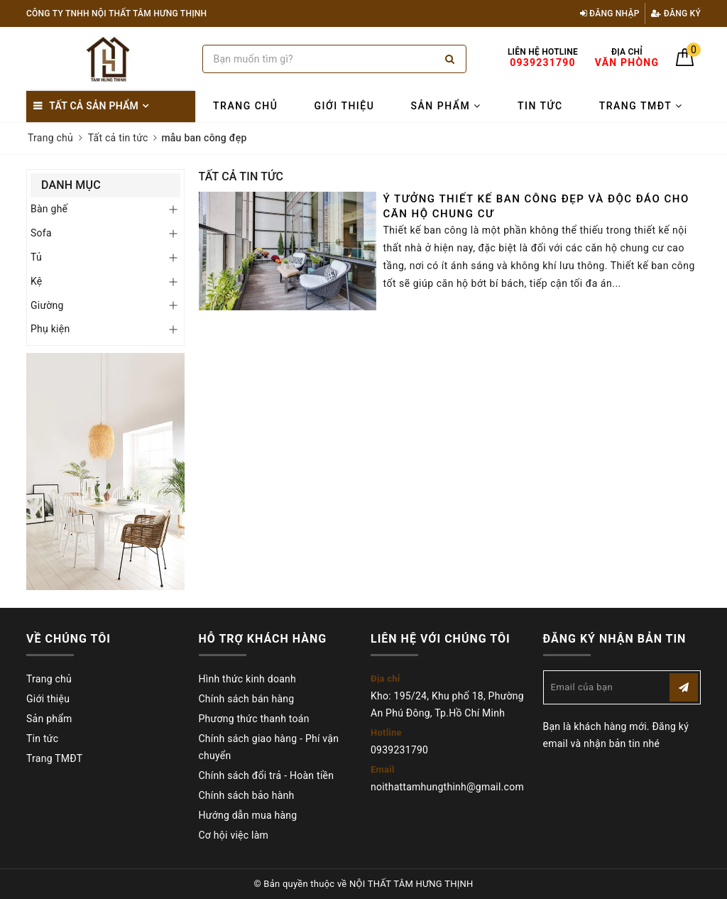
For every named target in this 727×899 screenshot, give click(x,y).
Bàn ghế (49, 208)
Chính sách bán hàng (247, 698)
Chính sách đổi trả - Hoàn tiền (266, 775)
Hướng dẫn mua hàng (248, 815)
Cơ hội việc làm (234, 835)
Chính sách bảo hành (247, 795)
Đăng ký (676, 13)
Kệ (37, 281)
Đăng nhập (610, 13)
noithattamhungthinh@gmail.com (447, 786)
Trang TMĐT (641, 105)
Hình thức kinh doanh (247, 679)
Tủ (36, 257)
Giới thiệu (345, 105)
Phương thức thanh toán (254, 718)
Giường (47, 305)
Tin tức (540, 105)
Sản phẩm (446, 105)
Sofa (41, 233)
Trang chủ (245, 105)
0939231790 (399, 750)
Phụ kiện (50, 328)
